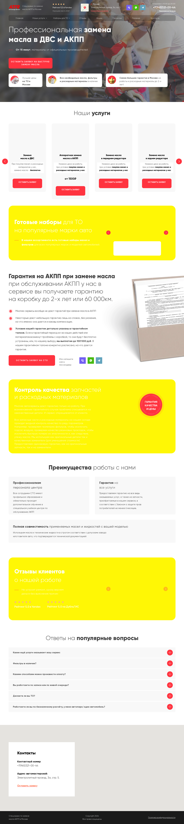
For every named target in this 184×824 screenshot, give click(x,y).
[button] (167, 11)
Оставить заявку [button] (27, 785)
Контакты (155, 18)
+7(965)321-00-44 (164, 7)
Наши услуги (38, 18)
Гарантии (117, 18)
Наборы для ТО (60, 18)
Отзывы (82, 18)
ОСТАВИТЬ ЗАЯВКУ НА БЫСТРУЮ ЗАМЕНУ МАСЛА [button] (30, 63)
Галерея (136, 18)
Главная (19, 18)
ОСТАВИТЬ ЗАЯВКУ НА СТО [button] (32, 360)
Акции (99, 18)
